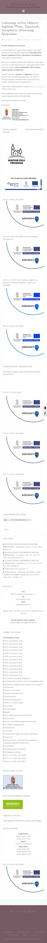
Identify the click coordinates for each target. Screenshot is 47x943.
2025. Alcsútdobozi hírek (13, 672)
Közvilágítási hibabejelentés (14, 725)
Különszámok (9, 728)
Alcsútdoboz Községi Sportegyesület (17, 678)
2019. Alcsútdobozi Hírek (13, 653)
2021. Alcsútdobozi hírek (13, 660)
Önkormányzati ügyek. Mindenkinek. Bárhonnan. (21, 734)
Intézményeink (38, 932)
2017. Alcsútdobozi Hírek (13, 647)
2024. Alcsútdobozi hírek (13, 669)
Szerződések (9, 746)
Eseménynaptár (10, 709)
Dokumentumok (10, 696)
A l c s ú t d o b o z (23, 4)
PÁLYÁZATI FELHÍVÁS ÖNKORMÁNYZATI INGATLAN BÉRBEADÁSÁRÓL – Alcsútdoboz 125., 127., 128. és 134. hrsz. (22, 563)
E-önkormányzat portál (13, 700)
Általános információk (12, 690)
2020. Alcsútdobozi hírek (13, 656)
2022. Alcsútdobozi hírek (13, 663)
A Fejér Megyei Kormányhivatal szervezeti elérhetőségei (22, 821)
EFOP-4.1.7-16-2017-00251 (14, 703)
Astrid (31, 939)
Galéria (7, 712)
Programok (9, 737)
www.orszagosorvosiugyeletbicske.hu (23, 622)
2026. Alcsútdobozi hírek (13, 675)
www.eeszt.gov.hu (39, 86)
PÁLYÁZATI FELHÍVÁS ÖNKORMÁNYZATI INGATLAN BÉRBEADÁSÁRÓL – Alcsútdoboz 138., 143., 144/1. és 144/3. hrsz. (21, 555)
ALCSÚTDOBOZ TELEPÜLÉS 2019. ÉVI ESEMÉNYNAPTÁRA (24, 681)
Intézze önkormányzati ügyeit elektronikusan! (20, 721)
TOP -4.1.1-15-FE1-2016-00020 (15, 758)
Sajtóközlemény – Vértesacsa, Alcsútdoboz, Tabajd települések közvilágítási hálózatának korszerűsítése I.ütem (22, 574)
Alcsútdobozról (9, 932)
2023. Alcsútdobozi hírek (13, 666)
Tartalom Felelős (24, 40)
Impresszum (9, 718)
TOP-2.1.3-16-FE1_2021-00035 (15, 755)
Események (9, 706)
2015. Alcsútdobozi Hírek (13, 641)
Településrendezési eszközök (15, 749)
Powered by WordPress (13, 939)
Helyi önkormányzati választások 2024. (18, 715)
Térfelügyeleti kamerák (13, 752)
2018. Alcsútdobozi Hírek (13, 650)
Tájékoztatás (9, 569)
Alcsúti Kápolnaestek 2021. (34, 129)
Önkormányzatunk (24, 932)
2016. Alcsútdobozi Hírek (13, 644)
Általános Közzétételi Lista (14, 693)
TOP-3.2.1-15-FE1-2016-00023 (15, 761)
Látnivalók (8, 731)
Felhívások (38, 40)
